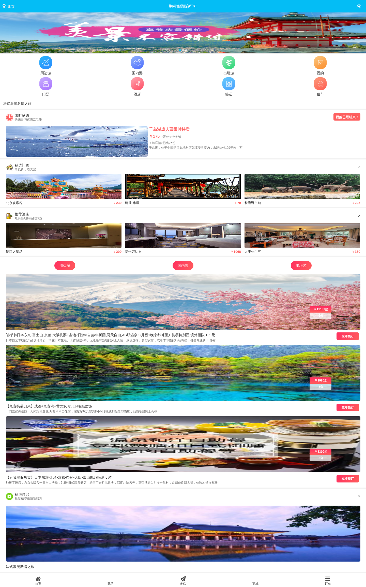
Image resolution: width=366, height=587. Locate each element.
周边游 (64, 265)
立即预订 (348, 336)
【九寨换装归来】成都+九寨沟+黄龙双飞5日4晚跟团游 (49, 406)
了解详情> (156, 143)
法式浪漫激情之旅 (17, 103)
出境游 (301, 265)
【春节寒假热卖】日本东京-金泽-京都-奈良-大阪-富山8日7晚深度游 (59, 477)
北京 (10, 7)
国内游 (183, 265)
